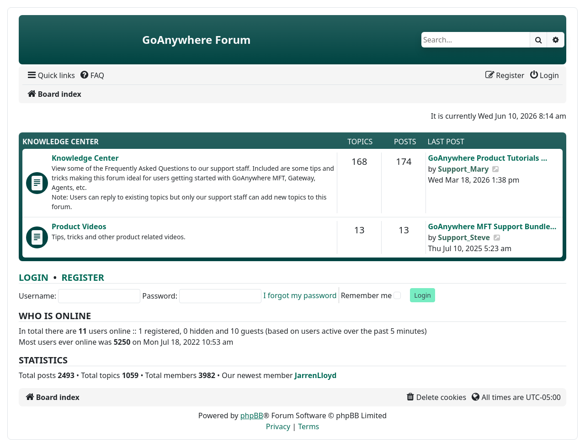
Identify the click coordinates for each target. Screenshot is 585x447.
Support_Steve (464, 237)
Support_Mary (463, 169)
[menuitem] (50, 75)
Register (82, 277)
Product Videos (79, 226)
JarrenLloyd (315, 375)
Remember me (366, 295)
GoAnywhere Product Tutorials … (487, 158)
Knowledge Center (60, 142)
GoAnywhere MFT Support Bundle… (492, 226)
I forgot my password (299, 295)
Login (33, 277)
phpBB (251, 415)
